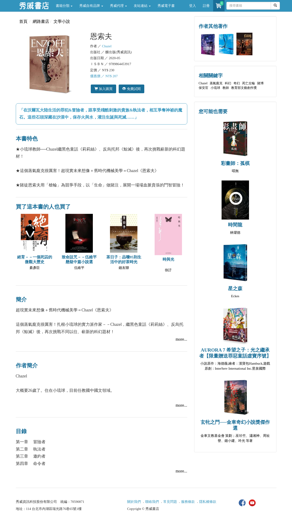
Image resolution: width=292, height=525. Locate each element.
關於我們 (134, 502)
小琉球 (215, 88)
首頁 (23, 21)
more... (181, 339)
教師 (225, 88)
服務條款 (188, 502)
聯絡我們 (152, 502)
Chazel (107, 46)
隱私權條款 (207, 502)
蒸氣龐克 (216, 83)
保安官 (203, 88)
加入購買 (103, 89)
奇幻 (236, 83)
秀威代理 (118, 6)
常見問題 (170, 502)
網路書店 (41, 21)
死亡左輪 (248, 83)
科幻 (228, 83)
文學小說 (62, 21)
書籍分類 (64, 6)
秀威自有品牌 (91, 6)
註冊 (206, 6)
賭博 (260, 83)
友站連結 (142, 6)
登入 (192, 6)
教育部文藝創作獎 (244, 88)
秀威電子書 (166, 6)
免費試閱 (131, 89)
